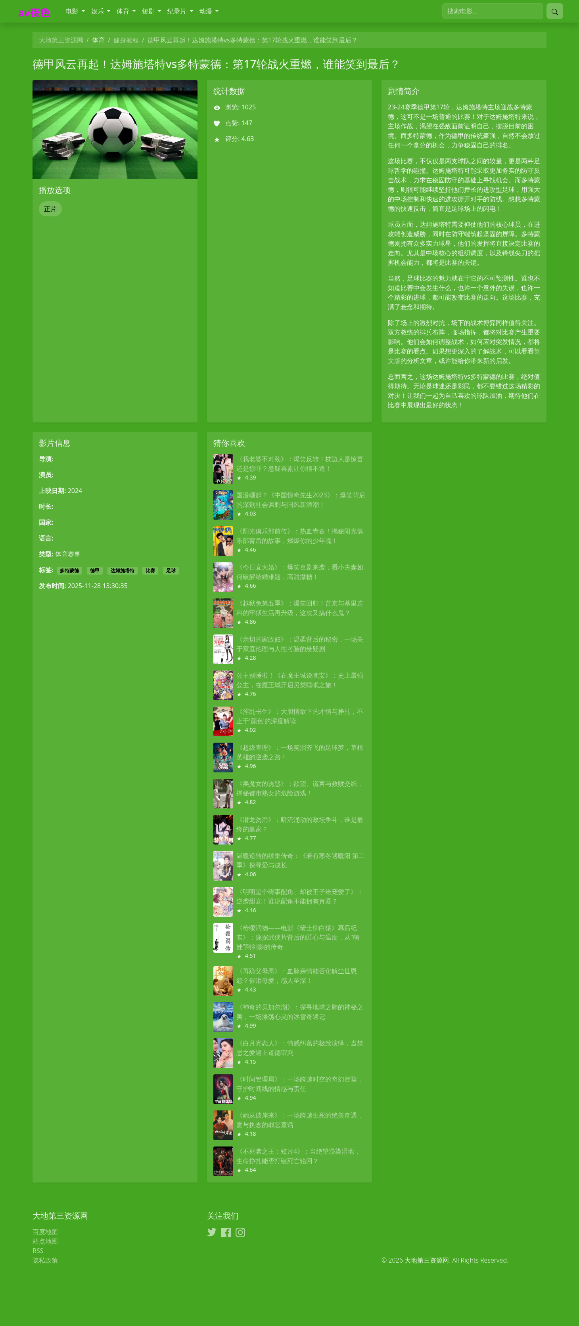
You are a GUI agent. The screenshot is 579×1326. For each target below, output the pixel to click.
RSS (38, 1250)
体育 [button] (124, 11)
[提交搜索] (554, 11)
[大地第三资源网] (36, 11)
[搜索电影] (492, 11)
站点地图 (45, 1241)
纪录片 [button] (177, 11)
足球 (171, 570)
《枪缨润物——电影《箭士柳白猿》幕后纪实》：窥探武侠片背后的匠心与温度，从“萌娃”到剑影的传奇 (297, 937)
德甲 (95, 570)
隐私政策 (45, 1260)
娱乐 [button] (98, 11)
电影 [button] (72, 11)
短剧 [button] (149, 11)
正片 (50, 208)
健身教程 (126, 40)
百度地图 (45, 1231)
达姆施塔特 (122, 570)
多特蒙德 (69, 570)
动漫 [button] (206, 11)
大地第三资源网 (61, 40)
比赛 (150, 570)
